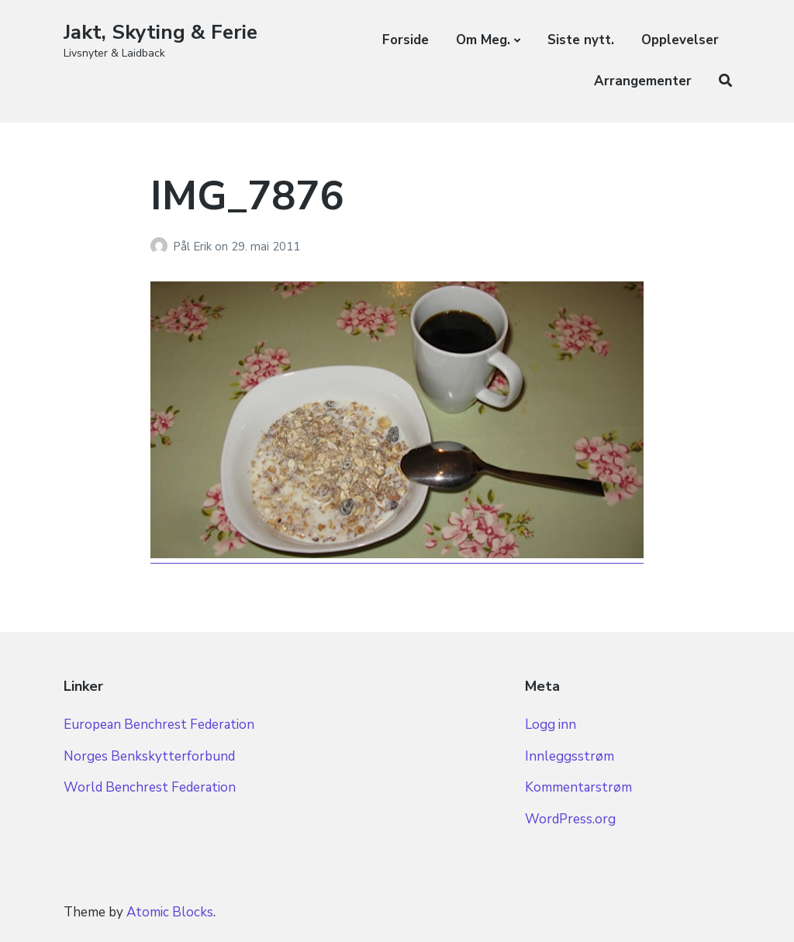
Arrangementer (643, 81)
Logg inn (550, 724)
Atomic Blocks (169, 912)
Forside (405, 40)
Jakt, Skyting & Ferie (160, 32)
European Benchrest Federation (159, 724)
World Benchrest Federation (150, 787)
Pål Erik (194, 246)
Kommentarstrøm (578, 787)
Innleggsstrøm (569, 756)
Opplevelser (680, 40)
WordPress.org (570, 819)
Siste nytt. (580, 40)
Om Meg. (483, 40)
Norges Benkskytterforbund (149, 756)
